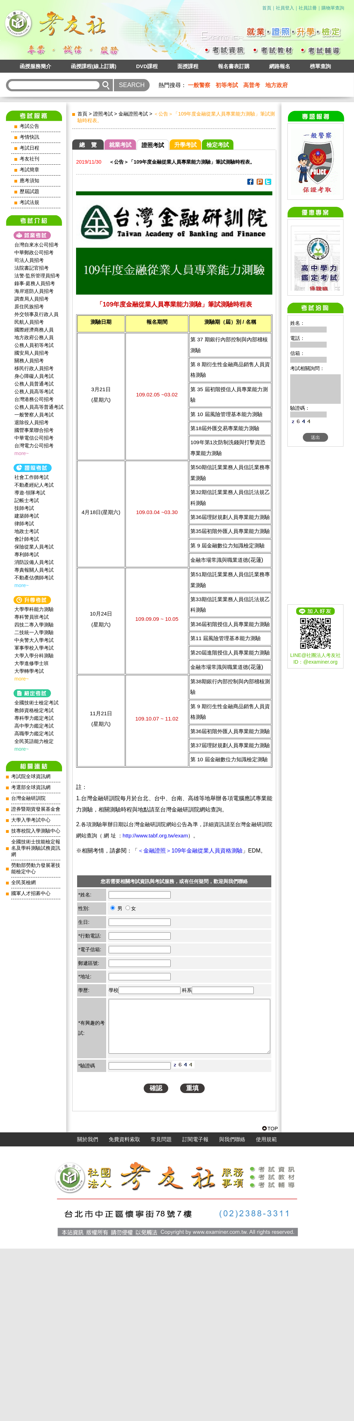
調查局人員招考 (31, 299)
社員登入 (285, 8)
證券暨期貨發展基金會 (35, 809)
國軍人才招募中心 (30, 893)
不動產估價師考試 (34, 577)
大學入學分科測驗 (34, 655)
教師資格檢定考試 (34, 710)
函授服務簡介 (35, 66)
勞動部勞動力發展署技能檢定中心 (35, 868)
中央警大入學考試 (34, 640)
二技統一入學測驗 (34, 632)
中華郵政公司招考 (34, 252)
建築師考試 (26, 516)
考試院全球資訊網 (30, 776)
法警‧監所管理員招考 (37, 275)
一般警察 (199, 85)
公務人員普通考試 (34, 384)
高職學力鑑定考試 (34, 733)
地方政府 (276, 85)
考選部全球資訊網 (30, 787)
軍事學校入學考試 (34, 648)
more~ (21, 453)
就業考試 (120, 145)
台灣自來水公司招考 (36, 245)
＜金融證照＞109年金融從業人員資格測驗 (190, 851)
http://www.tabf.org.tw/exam (155, 835)
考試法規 (29, 202)
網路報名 (279, 66)
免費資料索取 (124, 1312)
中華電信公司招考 (34, 438)
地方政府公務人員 (34, 337)
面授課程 (187, 66)
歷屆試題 (29, 191)
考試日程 (29, 148)
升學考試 (185, 145)
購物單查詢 (332, 8)
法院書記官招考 (31, 268)
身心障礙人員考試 (34, 376)
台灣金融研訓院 (28, 798)
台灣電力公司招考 (34, 445)
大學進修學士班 (31, 663)
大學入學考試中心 (30, 820)
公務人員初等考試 (34, 345)
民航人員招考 (29, 322)
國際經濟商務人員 (34, 330)
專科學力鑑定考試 (34, 718)
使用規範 (266, 1312)
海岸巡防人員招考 (34, 291)
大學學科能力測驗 (34, 609)
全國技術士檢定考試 (36, 702)
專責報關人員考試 (34, 570)
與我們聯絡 (232, 1312)
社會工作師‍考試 (31, 477)
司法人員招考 (29, 260)
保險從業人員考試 (34, 547)
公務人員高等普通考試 (38, 407)
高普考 (251, 85)
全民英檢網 (23, 882)
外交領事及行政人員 (36, 314)
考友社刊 (29, 159)
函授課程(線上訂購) (93, 66)
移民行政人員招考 (34, 368)
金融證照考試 (133, 114)
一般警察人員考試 (34, 414)
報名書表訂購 (234, 66)
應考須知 (29, 180)
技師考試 (24, 508)
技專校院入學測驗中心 (35, 831)
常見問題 (161, 1312)
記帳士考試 (26, 500)
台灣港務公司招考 (34, 399)
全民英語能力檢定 (34, 741)
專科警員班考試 (31, 617)
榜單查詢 (320, 66)
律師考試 (24, 523)
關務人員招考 (29, 360)
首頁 (266, 8)
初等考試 (227, 85)
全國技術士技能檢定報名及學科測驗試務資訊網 (35, 848)
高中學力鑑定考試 (34, 726)
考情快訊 (29, 137)
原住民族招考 (29, 306)
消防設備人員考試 (34, 562)
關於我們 (87, 1312)
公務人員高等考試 (34, 391)
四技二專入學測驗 (34, 624)
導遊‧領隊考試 (29, 492)
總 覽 (88, 145)
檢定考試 (217, 145)
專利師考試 (26, 554)
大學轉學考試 (29, 671)
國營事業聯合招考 (34, 430)
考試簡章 (29, 169)
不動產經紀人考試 (34, 485)
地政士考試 (26, 531)
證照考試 (103, 114)
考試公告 (29, 126)
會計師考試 (26, 539)
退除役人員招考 (31, 422)
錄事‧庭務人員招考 (34, 283)
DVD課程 (147, 66)
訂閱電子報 (195, 1312)
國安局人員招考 (31, 353)
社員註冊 (308, 8)
